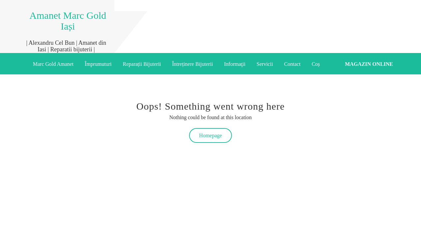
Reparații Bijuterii (142, 64)
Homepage (210, 135)
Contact (292, 64)
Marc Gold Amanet (53, 64)
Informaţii (234, 64)
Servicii (265, 64)
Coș (316, 64)
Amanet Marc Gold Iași (68, 21)
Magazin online (369, 64)
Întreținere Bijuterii (192, 64)
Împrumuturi (98, 64)
